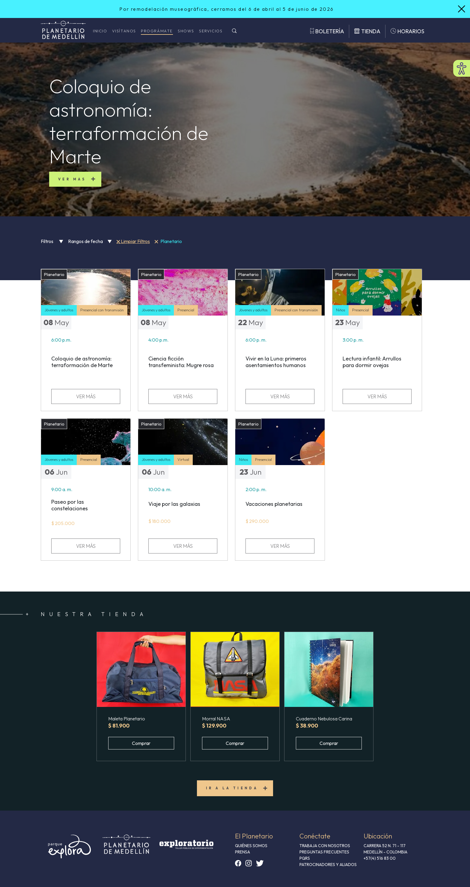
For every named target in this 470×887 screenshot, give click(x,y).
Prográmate (157, 30)
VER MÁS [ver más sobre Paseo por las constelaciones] (86, 546)
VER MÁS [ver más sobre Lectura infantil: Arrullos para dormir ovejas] (377, 396)
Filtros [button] (52, 241)
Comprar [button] (141, 743)
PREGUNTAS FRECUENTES (324, 852)
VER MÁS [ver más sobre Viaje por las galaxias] (183, 546)
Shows (186, 30)
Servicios (210, 30)
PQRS (304, 858)
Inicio (100, 30)
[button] (141, 669)
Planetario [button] (168, 241)
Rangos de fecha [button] (90, 241)
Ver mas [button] (72, 179)
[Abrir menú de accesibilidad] (461, 68)
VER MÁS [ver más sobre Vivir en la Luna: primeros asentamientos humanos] (280, 396)
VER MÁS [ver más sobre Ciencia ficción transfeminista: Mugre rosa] (183, 396)
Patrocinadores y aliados (328, 864)
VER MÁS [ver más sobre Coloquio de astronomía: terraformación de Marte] (86, 396)
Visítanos (124, 30)
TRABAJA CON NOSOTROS (324, 845)
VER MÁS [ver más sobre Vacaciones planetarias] (280, 546)
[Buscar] (234, 31)
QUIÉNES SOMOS (251, 845)
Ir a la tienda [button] (232, 788)
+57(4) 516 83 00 (380, 858)
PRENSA (242, 852)
